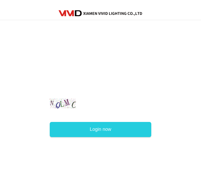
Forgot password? (134, 114)
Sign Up (58, 114)
